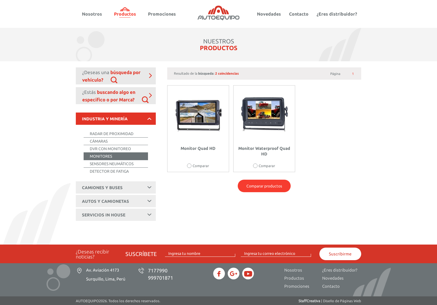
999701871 (160, 277)
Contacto (299, 13)
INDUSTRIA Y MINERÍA (118, 118)
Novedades (269, 13)
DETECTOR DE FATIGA (109, 171)
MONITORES (101, 156)
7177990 (157, 270)
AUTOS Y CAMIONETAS (118, 201)
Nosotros (92, 13)
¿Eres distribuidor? (337, 13)
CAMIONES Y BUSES (118, 187)
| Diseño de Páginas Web (329, 301)
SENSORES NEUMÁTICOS (111, 164)
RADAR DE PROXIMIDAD (111, 133)
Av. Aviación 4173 (105, 274)
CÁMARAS (99, 141)
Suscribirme (340, 254)
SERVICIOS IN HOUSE (118, 215)
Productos (125, 13)
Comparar (201, 166)
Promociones (162, 13)
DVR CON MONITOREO (110, 149)
